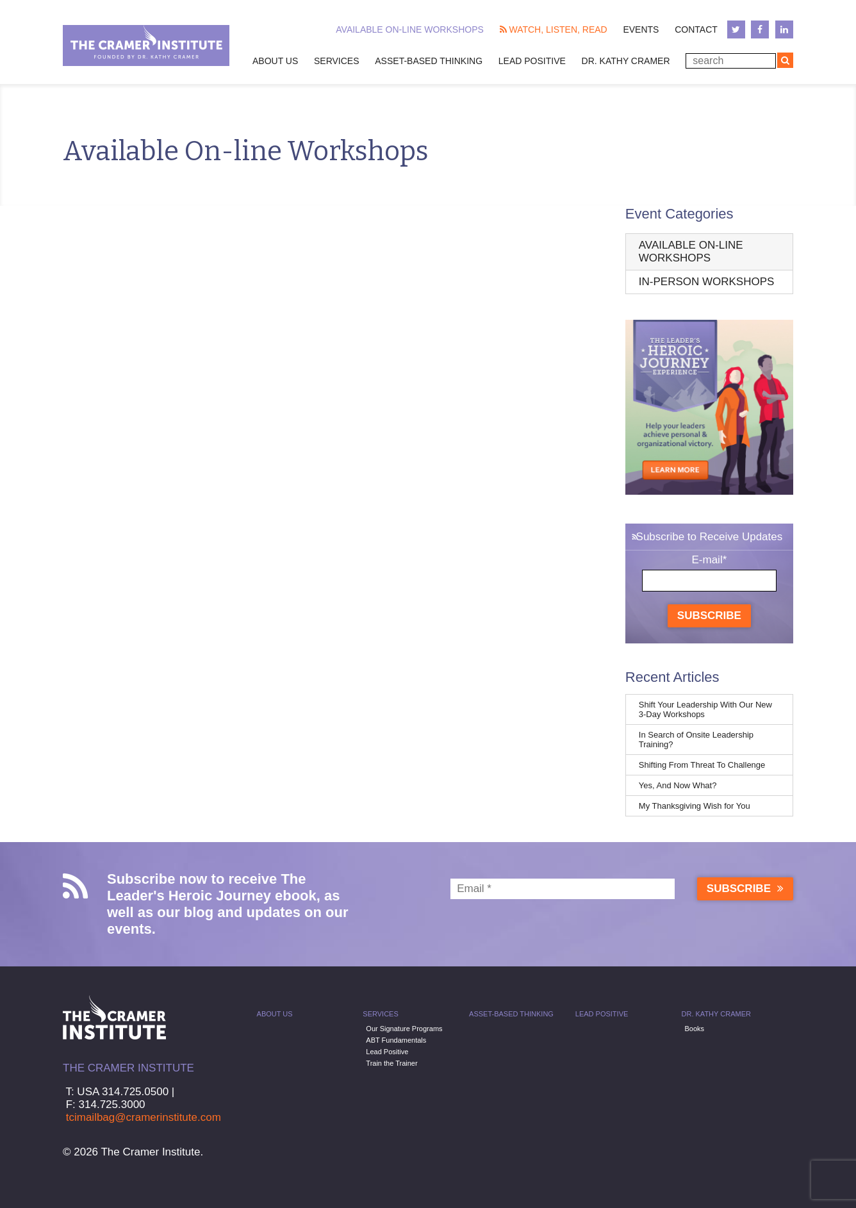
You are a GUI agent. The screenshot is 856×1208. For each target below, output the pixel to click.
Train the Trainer (391, 1063)
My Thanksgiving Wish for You (694, 806)
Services (336, 61)
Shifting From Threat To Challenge (702, 765)
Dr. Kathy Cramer (626, 61)
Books (695, 1028)
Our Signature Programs (404, 1028)
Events (641, 29)
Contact (696, 29)
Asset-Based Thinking (428, 61)
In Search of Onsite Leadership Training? (696, 739)
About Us (275, 61)
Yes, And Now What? (678, 785)
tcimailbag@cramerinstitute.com (143, 1117)
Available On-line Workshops (410, 29)
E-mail (709, 560)
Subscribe (709, 615)
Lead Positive (532, 61)
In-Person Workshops (707, 282)
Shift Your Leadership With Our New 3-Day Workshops (705, 709)
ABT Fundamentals (396, 1040)
